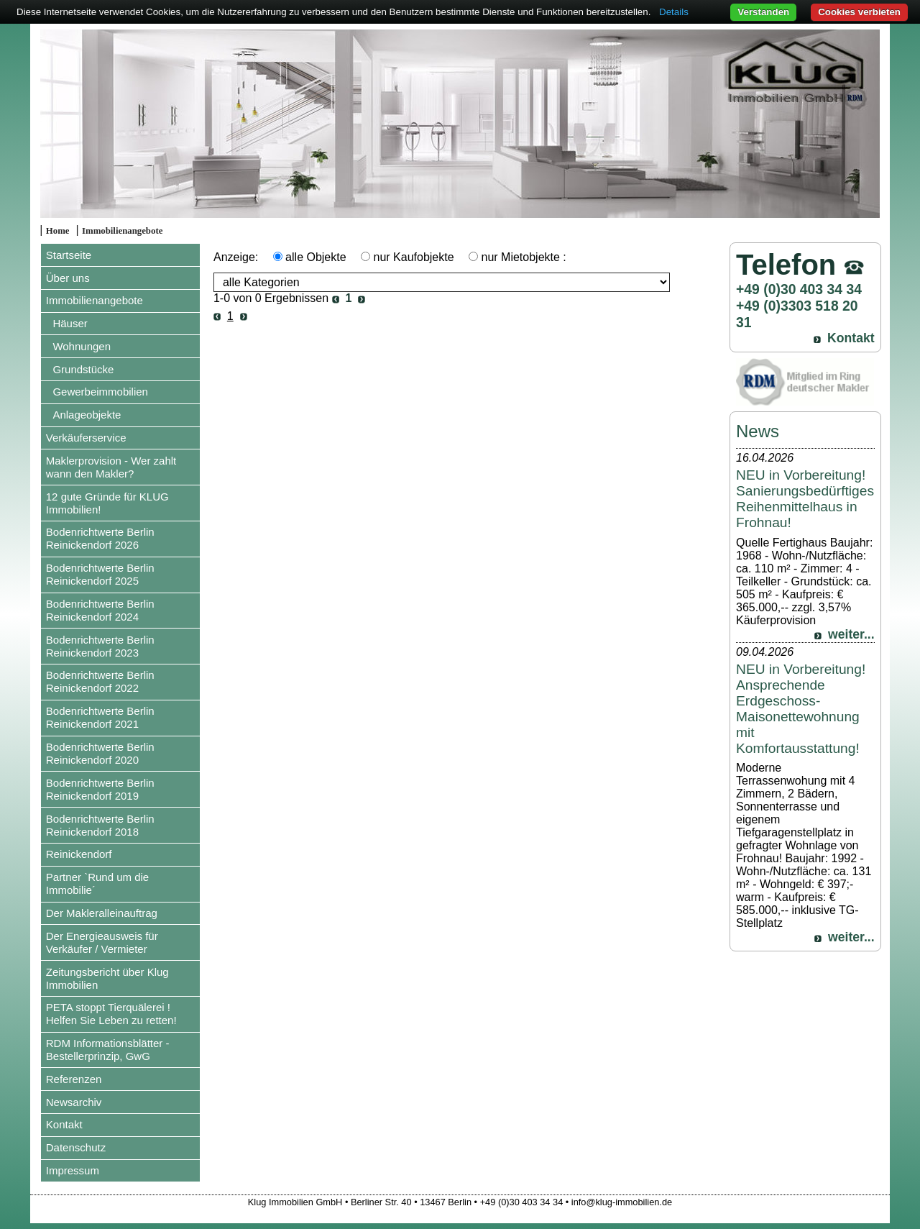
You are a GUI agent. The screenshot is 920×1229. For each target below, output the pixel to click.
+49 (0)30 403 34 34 (799, 289)
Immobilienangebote (122, 231)
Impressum (72, 1170)
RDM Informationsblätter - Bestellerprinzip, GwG (108, 1049)
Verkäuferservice (86, 437)
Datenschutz (76, 1147)
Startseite (68, 255)
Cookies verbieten (859, 11)
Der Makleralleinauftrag (101, 913)
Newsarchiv (74, 1102)
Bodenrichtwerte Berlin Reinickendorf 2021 (100, 717)
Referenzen (74, 1079)
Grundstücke (83, 369)
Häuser (69, 323)
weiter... (851, 634)
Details (674, 11)
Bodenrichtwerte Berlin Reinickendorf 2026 (100, 538)
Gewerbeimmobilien (100, 391)
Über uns (68, 278)
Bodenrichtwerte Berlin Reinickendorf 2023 (100, 646)
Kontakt (64, 1124)
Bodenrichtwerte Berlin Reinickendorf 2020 (100, 753)
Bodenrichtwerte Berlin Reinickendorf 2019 (100, 789)
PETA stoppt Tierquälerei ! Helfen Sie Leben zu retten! (111, 1013)
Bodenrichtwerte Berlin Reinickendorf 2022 (100, 681)
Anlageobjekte (86, 414)
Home (58, 231)
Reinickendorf (79, 854)
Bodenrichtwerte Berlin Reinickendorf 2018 (100, 825)
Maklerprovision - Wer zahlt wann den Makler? (111, 467)
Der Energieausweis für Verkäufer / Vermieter (102, 942)
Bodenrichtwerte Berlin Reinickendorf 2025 (100, 574)
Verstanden (763, 11)
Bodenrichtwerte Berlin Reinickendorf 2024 (100, 610)
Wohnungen (81, 346)
